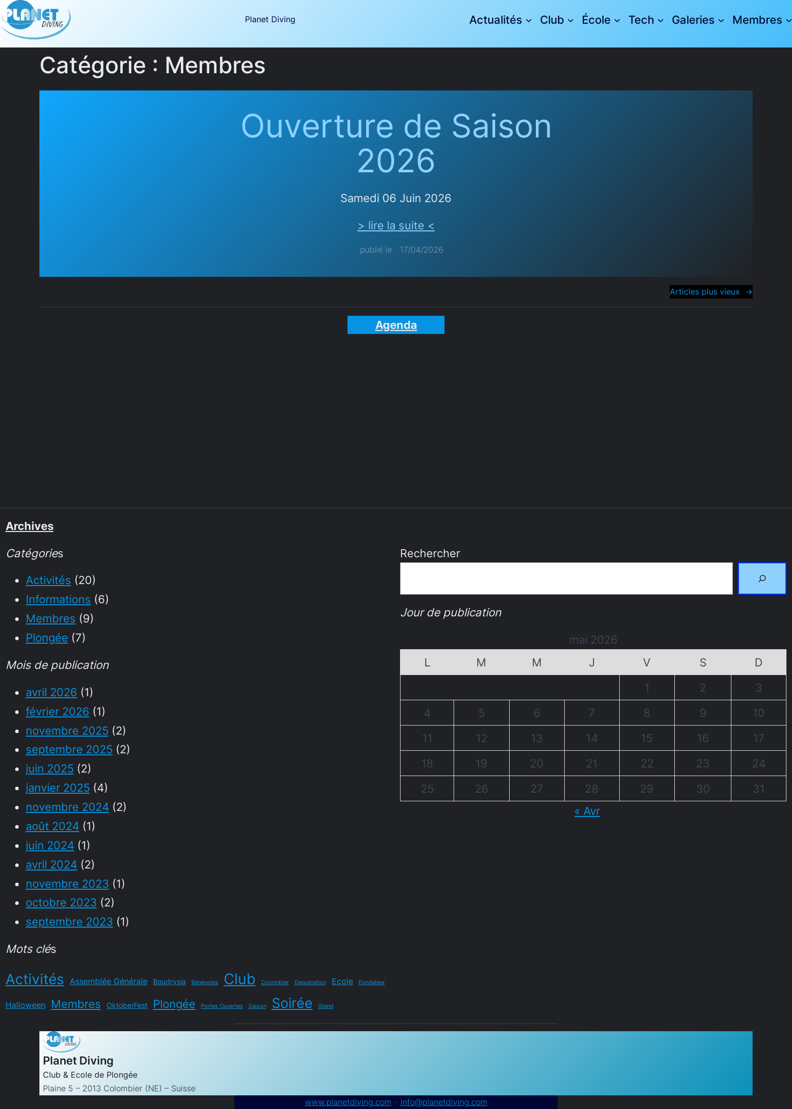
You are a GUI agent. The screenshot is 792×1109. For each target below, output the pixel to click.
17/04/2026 (421, 250)
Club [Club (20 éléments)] (240, 979)
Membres (51, 618)
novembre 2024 (67, 806)
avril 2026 (51, 692)
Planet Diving (270, 19)
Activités (48, 580)
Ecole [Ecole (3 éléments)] (342, 981)
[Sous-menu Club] (570, 20)
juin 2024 (50, 845)
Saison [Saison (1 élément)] (257, 1006)
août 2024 (52, 826)
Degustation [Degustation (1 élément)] (310, 982)
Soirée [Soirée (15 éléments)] (292, 1003)
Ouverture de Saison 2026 (396, 143)
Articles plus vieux (711, 292)
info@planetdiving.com (444, 1102)
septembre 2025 (69, 749)
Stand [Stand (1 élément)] (325, 1006)
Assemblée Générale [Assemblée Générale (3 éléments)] (108, 981)
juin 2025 (50, 768)
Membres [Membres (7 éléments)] (76, 1003)
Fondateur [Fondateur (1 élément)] (372, 982)
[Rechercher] (762, 578)
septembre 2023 (69, 921)
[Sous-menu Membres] (788, 20)
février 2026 (57, 711)
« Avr (587, 810)
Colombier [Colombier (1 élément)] (275, 982)
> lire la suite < (396, 225)
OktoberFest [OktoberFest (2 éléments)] (127, 1005)
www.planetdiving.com (348, 1102)
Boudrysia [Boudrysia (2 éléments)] (169, 981)
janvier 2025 (58, 787)
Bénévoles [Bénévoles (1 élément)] (204, 982)
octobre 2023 (61, 902)
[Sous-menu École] (617, 20)
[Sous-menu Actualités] (528, 20)
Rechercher (430, 553)
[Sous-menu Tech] (660, 20)
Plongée (47, 637)
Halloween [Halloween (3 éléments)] (25, 1005)
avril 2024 (51, 864)
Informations (58, 599)
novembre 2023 (67, 883)
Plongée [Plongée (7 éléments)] (174, 1003)
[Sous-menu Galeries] (721, 20)
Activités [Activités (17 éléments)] (35, 979)
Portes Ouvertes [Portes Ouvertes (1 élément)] (222, 1006)
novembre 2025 (67, 730)
